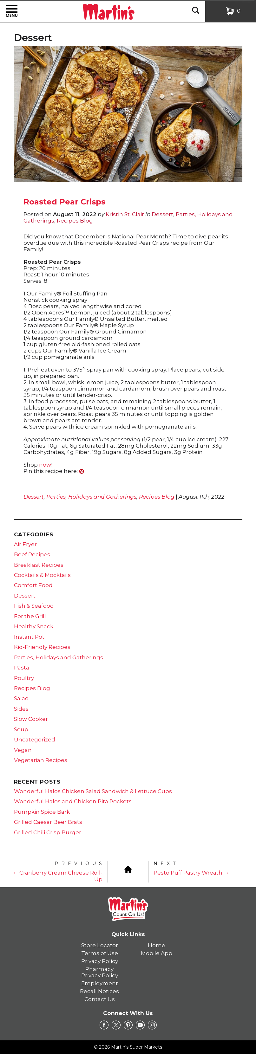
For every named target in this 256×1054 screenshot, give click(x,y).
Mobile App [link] (156, 953)
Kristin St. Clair (125, 214)
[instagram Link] (152, 1025)
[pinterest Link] (128, 1025)
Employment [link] (99, 983)
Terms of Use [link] (99, 953)
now (45, 465)
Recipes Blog (75, 220)
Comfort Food (33, 585)
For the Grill (30, 616)
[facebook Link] (104, 1025)
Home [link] (156, 945)
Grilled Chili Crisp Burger (47, 832)
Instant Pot (29, 637)
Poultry (24, 678)
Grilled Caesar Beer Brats (48, 822)
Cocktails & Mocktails (42, 575)
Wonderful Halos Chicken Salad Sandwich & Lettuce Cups (93, 791)
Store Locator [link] (99, 945)
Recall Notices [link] (99, 991)
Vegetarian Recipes (40, 760)
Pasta (21, 667)
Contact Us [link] (99, 999)
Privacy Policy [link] (99, 961)
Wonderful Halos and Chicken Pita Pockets (73, 801)
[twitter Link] (116, 1025)
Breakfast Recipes (38, 565)
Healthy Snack (33, 626)
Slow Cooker (31, 719)
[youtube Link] (140, 1025)
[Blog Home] (128, 869)
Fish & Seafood (34, 606)
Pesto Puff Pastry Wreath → (191, 873)
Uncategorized (34, 739)
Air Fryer (25, 544)
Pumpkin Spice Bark (42, 812)
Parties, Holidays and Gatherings (91, 497)
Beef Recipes (32, 554)
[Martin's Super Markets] (108, 10)
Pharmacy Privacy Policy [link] (99, 972)
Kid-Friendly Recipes (42, 647)
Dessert (162, 214)
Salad (21, 698)
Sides (21, 709)
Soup (21, 729)
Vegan (23, 750)
